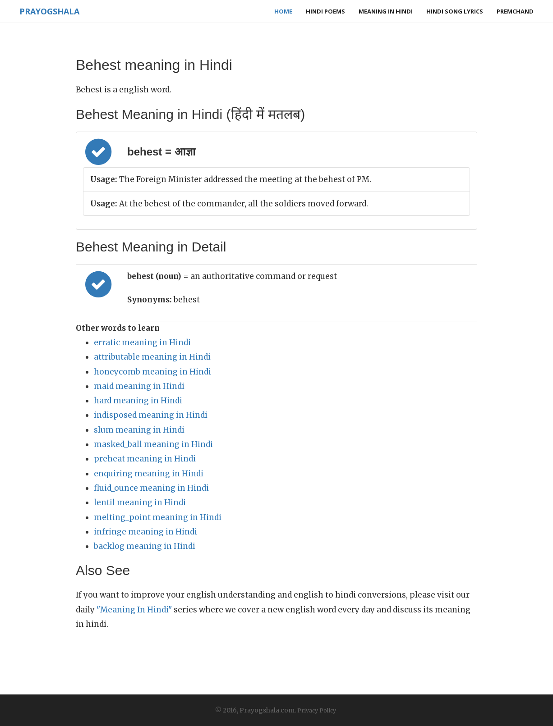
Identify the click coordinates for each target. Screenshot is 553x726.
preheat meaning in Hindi (145, 459)
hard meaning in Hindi (138, 401)
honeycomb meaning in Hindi (152, 372)
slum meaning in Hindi (139, 430)
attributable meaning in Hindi (152, 357)
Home (283, 11)
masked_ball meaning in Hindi (153, 444)
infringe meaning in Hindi (145, 532)
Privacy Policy (316, 710)
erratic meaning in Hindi (142, 342)
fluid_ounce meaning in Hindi (151, 488)
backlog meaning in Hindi (144, 546)
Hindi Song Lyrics (454, 11)
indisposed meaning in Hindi (150, 415)
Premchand (515, 11)
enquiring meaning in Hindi (148, 474)
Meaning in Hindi (386, 11)
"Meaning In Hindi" (134, 610)
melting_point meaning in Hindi (157, 517)
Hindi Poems (325, 11)
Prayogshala (49, 11)
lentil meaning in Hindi (140, 502)
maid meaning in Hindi (139, 386)
